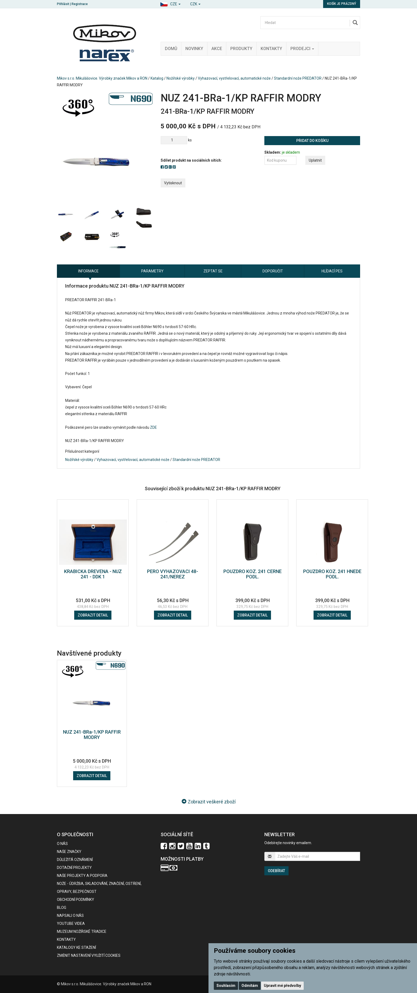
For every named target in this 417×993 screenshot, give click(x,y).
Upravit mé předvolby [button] (282, 985)
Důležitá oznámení (75, 859)
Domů (171, 48)
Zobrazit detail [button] (93, 615)
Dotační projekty (74, 867)
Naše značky (69, 851)
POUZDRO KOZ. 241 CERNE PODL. (252, 574)
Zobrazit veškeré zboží (209, 801)
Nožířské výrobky (180, 78)
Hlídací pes (332, 271)
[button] (170, 3)
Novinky (194, 48)
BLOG (61, 907)
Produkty (241, 48)
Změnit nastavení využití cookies (88, 955)
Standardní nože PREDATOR (298, 78)
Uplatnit (315, 160)
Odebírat (276, 871)
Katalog (157, 78)
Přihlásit (63, 4)
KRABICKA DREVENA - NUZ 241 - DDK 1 (93, 574)
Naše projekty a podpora (82, 875)
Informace (88, 271)
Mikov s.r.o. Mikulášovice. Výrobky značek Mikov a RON (102, 78)
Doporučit (272, 271)
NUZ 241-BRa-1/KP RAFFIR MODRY (92, 734)
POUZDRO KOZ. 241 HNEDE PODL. (332, 574)
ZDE (153, 427)
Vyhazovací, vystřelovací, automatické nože (234, 78)
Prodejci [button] (302, 48)
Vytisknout (173, 183)
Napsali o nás (70, 915)
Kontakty (271, 48)
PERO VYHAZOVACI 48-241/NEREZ (172, 574)
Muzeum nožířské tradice (81, 931)
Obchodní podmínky (75, 899)
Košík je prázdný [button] (341, 4)
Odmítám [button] (249, 985)
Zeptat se (213, 271)
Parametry (152, 271)
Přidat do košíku (312, 140)
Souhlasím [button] (225, 985)
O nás (62, 843)
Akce (216, 48)
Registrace (80, 4)
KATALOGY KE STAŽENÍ (76, 947)
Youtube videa (71, 923)
